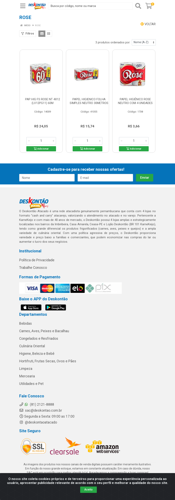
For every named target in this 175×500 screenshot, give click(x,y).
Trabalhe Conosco (33, 268)
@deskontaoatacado (38, 422)
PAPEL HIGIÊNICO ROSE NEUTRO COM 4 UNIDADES (135, 101)
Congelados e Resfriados (38, 339)
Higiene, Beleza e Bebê (36, 354)
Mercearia (27, 376)
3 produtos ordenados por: (112, 42)
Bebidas (25, 323)
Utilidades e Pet (31, 384)
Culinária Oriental (32, 346)
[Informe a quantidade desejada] (41, 141)
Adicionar (41, 148)
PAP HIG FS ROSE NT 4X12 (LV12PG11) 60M (42, 101)
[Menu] (22, 6)
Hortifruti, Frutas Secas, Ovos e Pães (47, 361)
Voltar (148, 24)
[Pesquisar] (138, 6)
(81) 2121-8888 (36, 404)
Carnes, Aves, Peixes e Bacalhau (44, 331)
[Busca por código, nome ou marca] (90, 6)
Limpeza (25, 369)
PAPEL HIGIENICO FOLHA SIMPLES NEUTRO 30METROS (89, 101)
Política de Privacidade (36, 260)
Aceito (88, 489)
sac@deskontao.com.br (40, 410)
